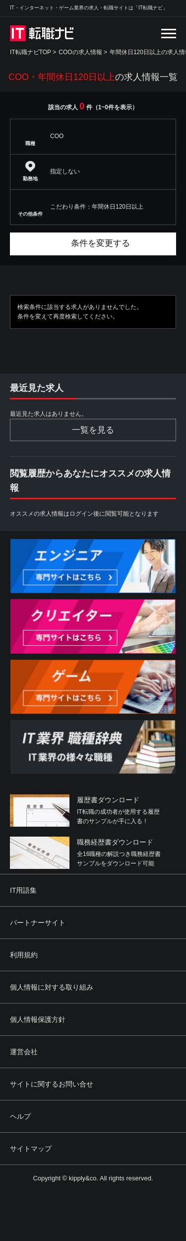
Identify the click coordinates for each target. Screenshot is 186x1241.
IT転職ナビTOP (30, 52)
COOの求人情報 (80, 52)
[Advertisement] (93, 1188)
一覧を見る (93, 430)
